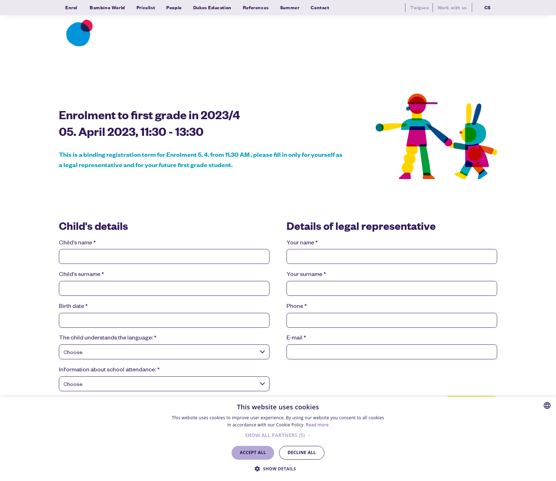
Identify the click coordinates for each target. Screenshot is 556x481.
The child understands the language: (107, 338)
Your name (302, 243)
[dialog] (278, 439)
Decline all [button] (302, 452)
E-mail (296, 338)
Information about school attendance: (109, 370)
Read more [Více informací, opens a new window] (317, 425)
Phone (297, 306)
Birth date (73, 306)
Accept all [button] (253, 452)
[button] (278, 435)
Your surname (306, 274)
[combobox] (164, 353)
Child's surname (81, 274)
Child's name (77, 243)
